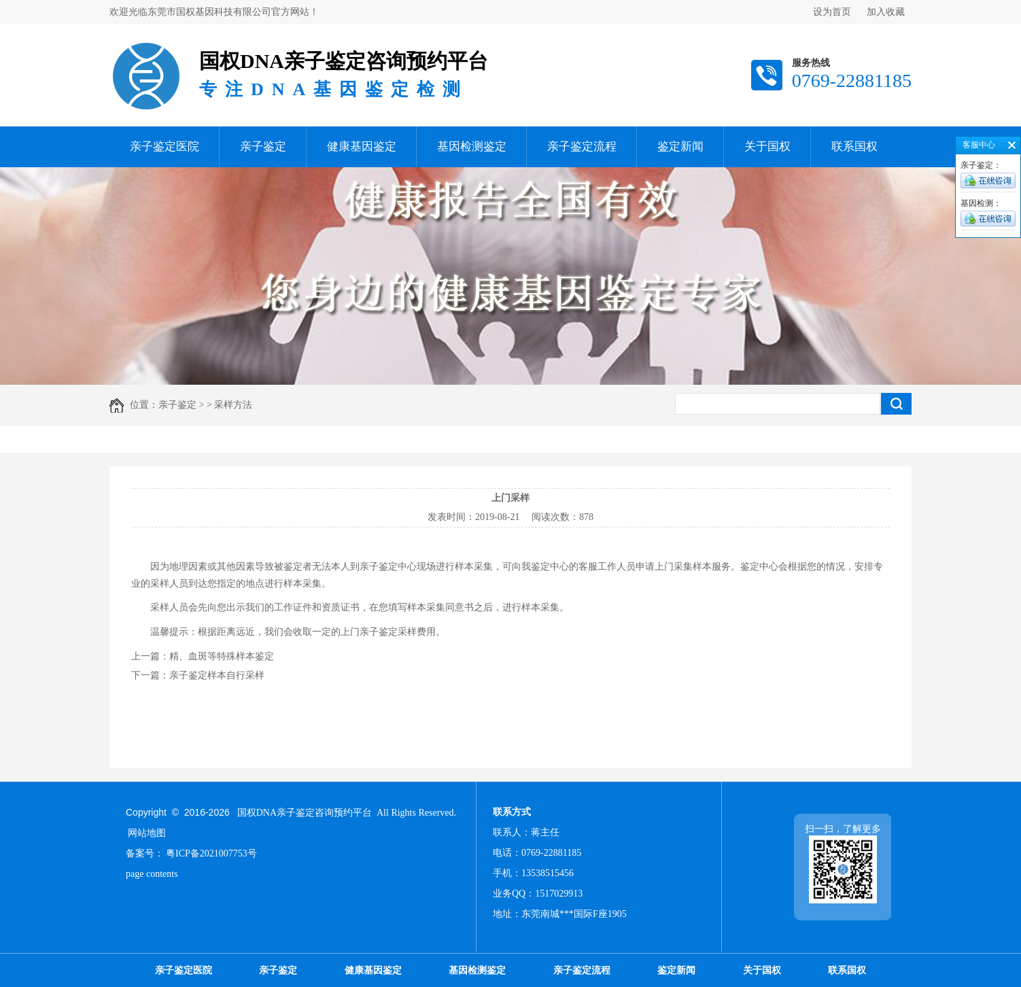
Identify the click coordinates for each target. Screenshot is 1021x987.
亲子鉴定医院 (164, 146)
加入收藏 (886, 12)
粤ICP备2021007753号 (211, 853)
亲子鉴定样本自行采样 (216, 675)
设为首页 (832, 12)
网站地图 (147, 833)
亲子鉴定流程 (582, 146)
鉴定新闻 (680, 146)
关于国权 (767, 146)
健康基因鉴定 (361, 146)
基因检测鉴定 (471, 146)
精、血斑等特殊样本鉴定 (221, 656)
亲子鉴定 (263, 146)
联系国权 (854, 146)
